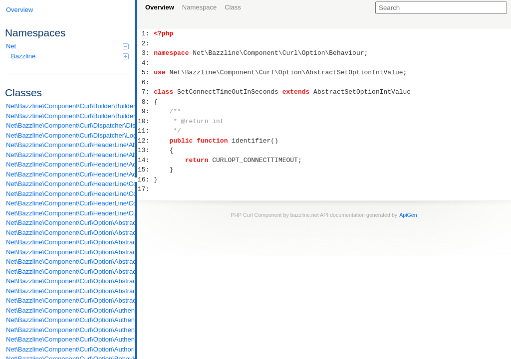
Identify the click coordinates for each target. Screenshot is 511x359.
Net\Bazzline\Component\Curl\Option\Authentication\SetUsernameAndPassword (68, 339)
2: (145, 43)
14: (145, 160)
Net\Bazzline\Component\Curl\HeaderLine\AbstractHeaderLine (68, 155)
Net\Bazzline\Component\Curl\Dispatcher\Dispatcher (68, 125)
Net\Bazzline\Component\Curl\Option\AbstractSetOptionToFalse (68, 291)
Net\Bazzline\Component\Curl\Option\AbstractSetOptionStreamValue (68, 271)
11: (145, 130)
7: (145, 91)
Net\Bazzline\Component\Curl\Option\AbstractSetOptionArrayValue (68, 232)
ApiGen (408, 215)
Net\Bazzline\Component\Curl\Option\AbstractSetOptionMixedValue (68, 261)
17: (145, 188)
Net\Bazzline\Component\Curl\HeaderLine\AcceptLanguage (68, 174)
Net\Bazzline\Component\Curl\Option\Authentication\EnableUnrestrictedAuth (68, 310)
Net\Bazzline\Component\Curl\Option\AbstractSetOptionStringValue (68, 281)
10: (145, 121)
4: (145, 62)
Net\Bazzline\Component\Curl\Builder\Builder (68, 106)
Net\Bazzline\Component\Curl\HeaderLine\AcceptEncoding (68, 164)
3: (145, 52)
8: (145, 101)
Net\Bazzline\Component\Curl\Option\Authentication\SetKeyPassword (68, 330)
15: (145, 169)
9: (145, 111)
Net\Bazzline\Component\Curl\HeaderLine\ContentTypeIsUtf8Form (68, 183)
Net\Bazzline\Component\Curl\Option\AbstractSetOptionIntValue (68, 252)
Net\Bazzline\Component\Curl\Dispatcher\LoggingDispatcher (68, 135)
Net (67, 46)
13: (145, 150)
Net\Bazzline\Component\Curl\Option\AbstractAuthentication (68, 222)
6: (145, 82)
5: (145, 72)
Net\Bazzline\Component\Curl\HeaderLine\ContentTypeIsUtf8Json (68, 203)
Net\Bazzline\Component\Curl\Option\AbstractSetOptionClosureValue (68, 242)
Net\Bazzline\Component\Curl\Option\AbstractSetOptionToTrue (68, 300)
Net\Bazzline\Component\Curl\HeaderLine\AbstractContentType (68, 145)
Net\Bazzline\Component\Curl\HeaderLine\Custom (68, 213)
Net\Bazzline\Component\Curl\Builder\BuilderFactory (68, 116)
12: (145, 140)
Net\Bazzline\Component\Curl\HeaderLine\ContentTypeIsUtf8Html (68, 193)
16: (145, 179)
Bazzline (70, 56)
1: (145, 33)
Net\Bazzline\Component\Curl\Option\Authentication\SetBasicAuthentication (68, 320)
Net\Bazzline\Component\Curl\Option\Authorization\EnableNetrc (68, 349)
